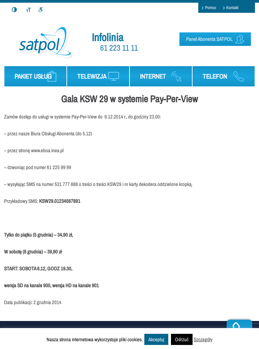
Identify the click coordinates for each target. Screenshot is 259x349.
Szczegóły (203, 339)
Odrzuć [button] (182, 339)
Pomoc (210, 7)
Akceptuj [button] (156, 339)
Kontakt (232, 7)
